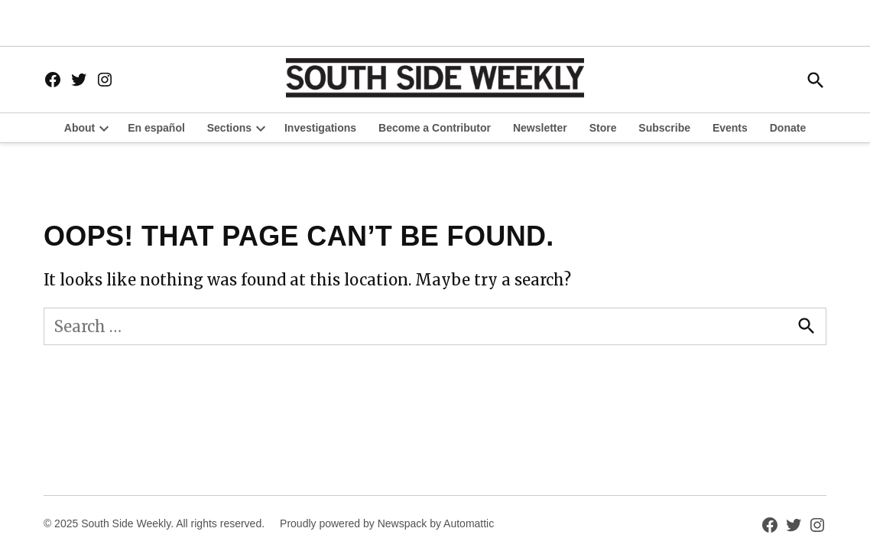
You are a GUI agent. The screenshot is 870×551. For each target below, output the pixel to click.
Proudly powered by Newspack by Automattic (387, 523)
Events (730, 128)
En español (156, 128)
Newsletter (540, 128)
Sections (229, 128)
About (79, 128)
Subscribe (664, 128)
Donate (788, 128)
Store (603, 128)
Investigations (320, 128)
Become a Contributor (434, 128)
